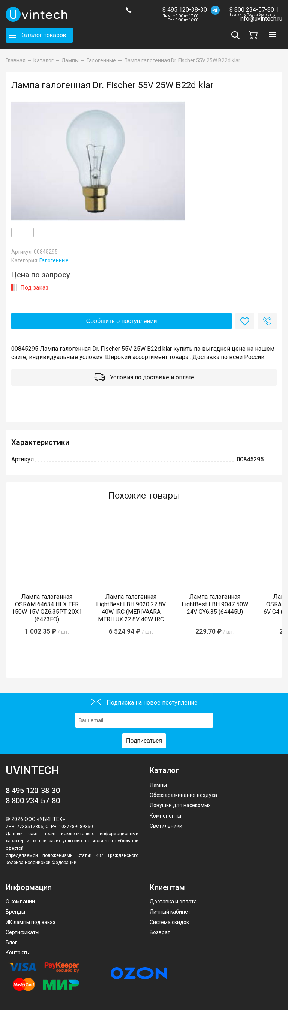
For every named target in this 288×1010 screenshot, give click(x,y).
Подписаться (144, 741)
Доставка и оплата (173, 902)
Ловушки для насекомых (180, 805)
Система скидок (169, 922)
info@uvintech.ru (260, 18)
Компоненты (165, 816)
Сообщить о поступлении (121, 321)
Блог (11, 942)
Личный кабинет (170, 912)
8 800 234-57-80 (252, 10)
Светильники (166, 826)
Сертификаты (22, 932)
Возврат (160, 932)
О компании (20, 902)
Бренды (15, 912)
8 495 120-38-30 (184, 9)
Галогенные (54, 260)
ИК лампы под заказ (31, 922)
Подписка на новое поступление (144, 703)
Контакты (18, 953)
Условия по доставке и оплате (144, 378)
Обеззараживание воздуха (183, 795)
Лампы (158, 785)
